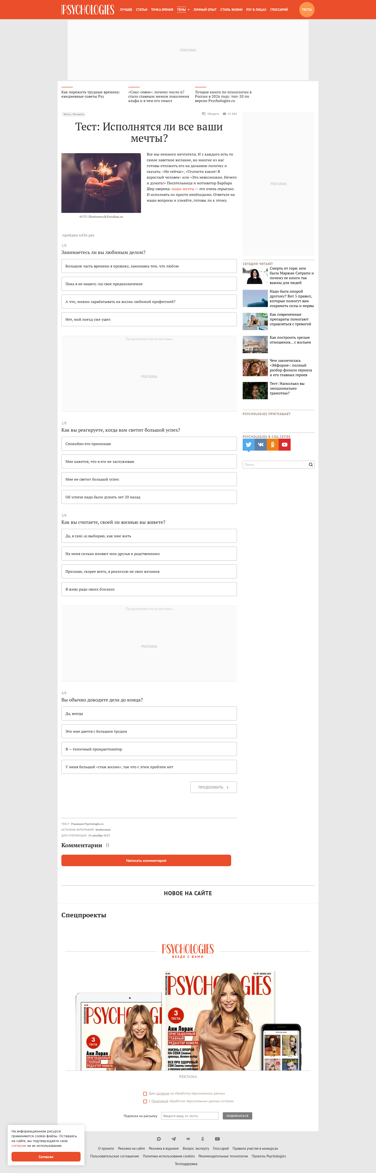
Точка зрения (162, 9)
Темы (181, 9)
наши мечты (183, 189)
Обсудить (210, 114)
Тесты (307, 9)
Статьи (141, 9)
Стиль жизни (231, 9)
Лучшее (126, 9)
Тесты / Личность (73, 114)
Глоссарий (279, 9)
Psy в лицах (256, 9)
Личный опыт (205, 9)
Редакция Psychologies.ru (87, 824)
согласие (19, 1145)
